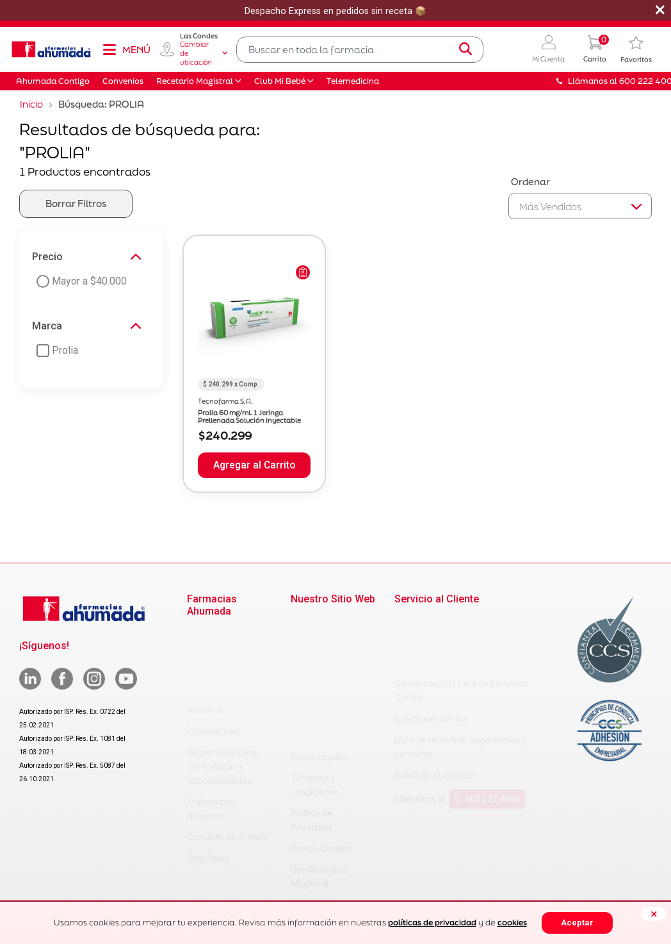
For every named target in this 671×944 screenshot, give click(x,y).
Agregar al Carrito (254, 465)
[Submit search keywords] (465, 49)
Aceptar (577, 922)
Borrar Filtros (75, 203)
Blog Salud (208, 782)
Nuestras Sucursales (436, 714)
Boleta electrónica (430, 657)
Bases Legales (320, 622)
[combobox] (359, 50)
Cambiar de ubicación (203, 53)
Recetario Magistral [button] (194, 81)
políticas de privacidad (432, 922)
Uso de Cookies (321, 714)
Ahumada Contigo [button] (53, 81)
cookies (512, 922)
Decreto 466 (315, 827)
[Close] (654, 914)
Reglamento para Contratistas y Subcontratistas (222, 691)
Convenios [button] (122, 81)
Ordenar (530, 182)
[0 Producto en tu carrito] (594, 50)
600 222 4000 (487, 738)
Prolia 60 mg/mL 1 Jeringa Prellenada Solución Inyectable (249, 416)
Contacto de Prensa (227, 761)
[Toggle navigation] (126, 49)
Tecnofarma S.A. (225, 401)
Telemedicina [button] (353, 81)
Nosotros (205, 634)
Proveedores (213, 655)
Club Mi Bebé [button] (279, 81)
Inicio (31, 104)
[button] (548, 50)
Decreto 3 (310, 805)
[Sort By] (580, 206)
